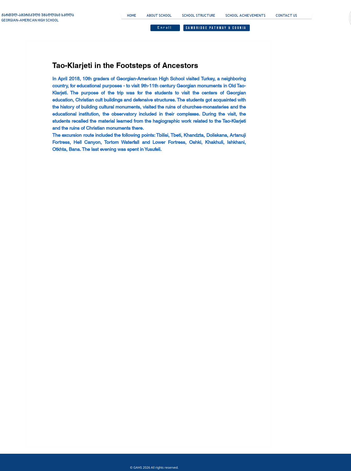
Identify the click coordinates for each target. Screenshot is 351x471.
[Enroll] (165, 28)
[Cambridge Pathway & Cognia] (216, 28)
